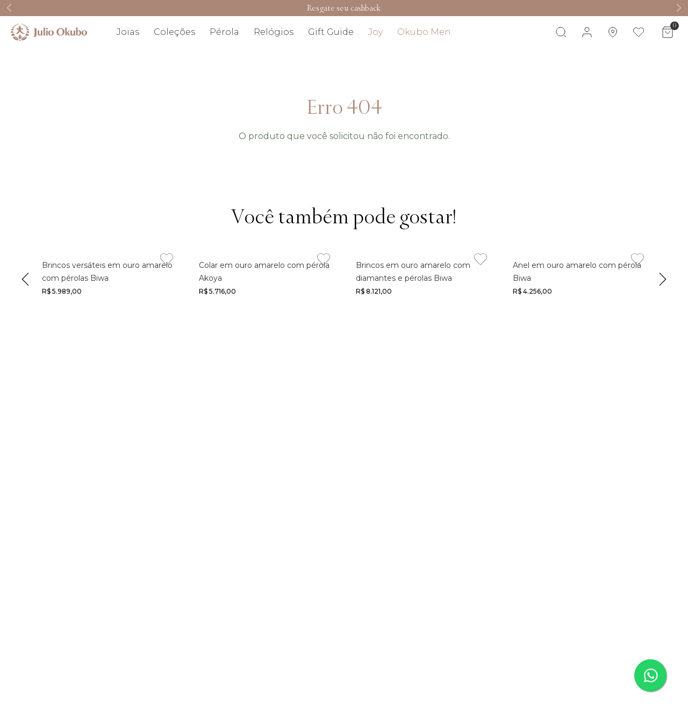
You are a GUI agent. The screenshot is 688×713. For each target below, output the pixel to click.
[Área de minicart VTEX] (667, 32)
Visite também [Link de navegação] (652, 63)
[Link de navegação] (344, 8)
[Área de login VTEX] (586, 32)
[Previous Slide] (9, 7)
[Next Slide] (678, 7)
